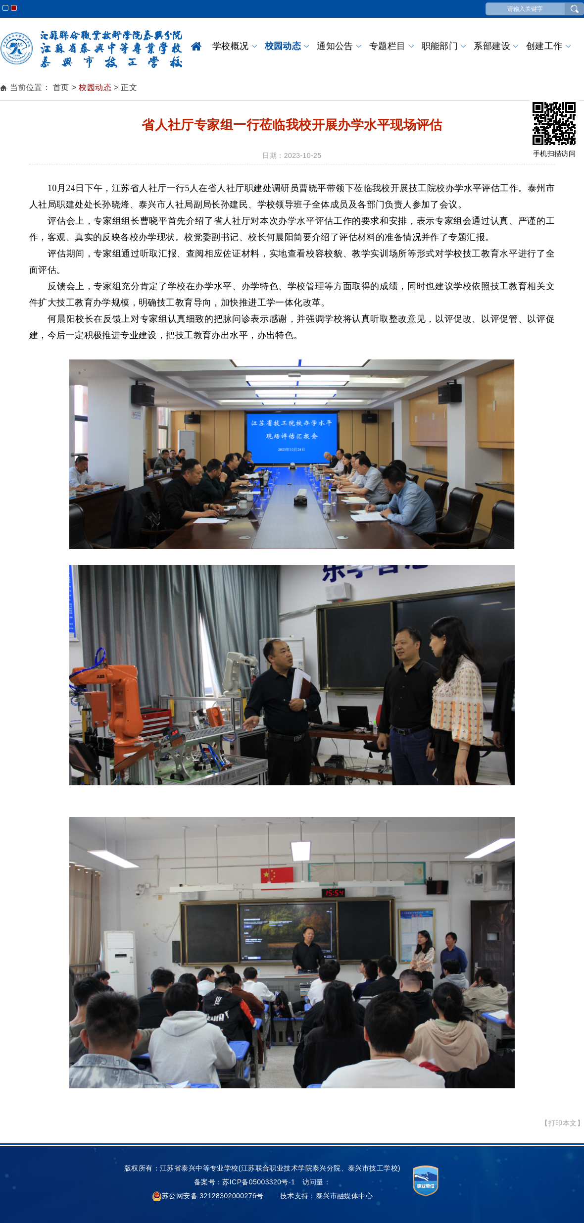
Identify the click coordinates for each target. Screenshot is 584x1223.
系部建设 (492, 46)
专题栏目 (387, 46)
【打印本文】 (562, 1123)
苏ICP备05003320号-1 (258, 1182)
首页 (196, 46)
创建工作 (544, 46)
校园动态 (283, 46)
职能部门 (440, 46)
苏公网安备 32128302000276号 (208, 1196)
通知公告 (335, 46)
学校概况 (230, 46)
